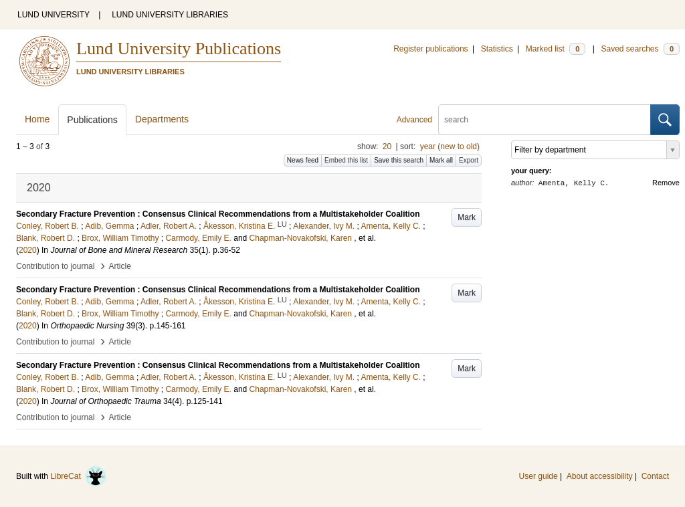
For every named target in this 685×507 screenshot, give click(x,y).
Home (37, 119)
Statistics (497, 49)
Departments (162, 119)
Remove (666, 183)
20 (387, 146)
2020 (28, 250)
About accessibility (600, 476)
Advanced (414, 119)
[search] (544, 119)
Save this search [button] (398, 160)
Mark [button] (467, 217)
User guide (538, 476)
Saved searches (640, 49)
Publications (92, 119)
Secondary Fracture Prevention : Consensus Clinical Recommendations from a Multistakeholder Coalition (217, 214)
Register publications (430, 49)
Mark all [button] (441, 160)
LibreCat (78, 476)
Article (120, 266)
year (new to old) (450, 146)
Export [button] (468, 160)
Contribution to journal (55, 266)
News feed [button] (302, 160)
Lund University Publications (178, 48)
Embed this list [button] (346, 160)
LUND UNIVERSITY (53, 14)
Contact (655, 476)
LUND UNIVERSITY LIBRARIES (170, 14)
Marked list (555, 49)
